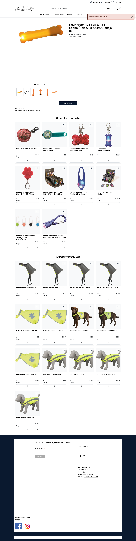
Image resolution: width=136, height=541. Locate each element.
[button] (35, 84)
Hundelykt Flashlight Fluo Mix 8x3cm (106, 193)
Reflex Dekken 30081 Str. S (53, 331)
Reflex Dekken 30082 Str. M (26, 374)
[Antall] (27, 161)
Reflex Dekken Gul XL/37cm (107, 288)
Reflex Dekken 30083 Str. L (80, 331)
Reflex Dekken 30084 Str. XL (107, 331)
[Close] (132, 16)
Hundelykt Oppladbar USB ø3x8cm (51, 150)
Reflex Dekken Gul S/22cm (26, 288)
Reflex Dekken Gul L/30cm (80, 288)
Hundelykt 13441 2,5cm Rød (26, 149)
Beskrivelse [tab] (68, 103)
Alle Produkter (45, 15)
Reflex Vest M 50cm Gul (25, 418)
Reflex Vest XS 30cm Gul (106, 374)
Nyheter (70, 15)
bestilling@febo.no (91, 476)
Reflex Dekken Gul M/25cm (53, 288)
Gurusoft (68, 537)
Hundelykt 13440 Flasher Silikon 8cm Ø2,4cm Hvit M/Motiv (25, 237)
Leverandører (59, 15)
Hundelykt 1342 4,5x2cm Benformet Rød (79, 150)
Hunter (79, 15)
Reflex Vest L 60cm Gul (78, 374)
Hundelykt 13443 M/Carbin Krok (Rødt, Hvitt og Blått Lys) (54, 237)
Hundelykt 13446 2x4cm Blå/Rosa (103, 150)
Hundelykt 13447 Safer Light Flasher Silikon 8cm (80, 193)
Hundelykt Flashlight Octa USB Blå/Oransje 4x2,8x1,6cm (54, 193)
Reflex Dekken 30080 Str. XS (26, 331)
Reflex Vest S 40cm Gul (52, 374)
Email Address (40, 448)
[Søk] (66, 9)
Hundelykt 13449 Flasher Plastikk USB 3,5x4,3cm (25, 193)
